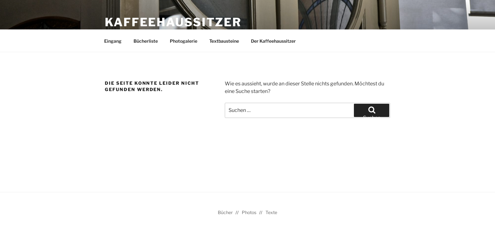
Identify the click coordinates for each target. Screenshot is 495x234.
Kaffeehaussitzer (173, 22)
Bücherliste (146, 41)
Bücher (225, 212)
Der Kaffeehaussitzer (273, 41)
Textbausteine (224, 41)
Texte (271, 212)
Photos (249, 212)
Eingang (113, 41)
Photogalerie (183, 41)
